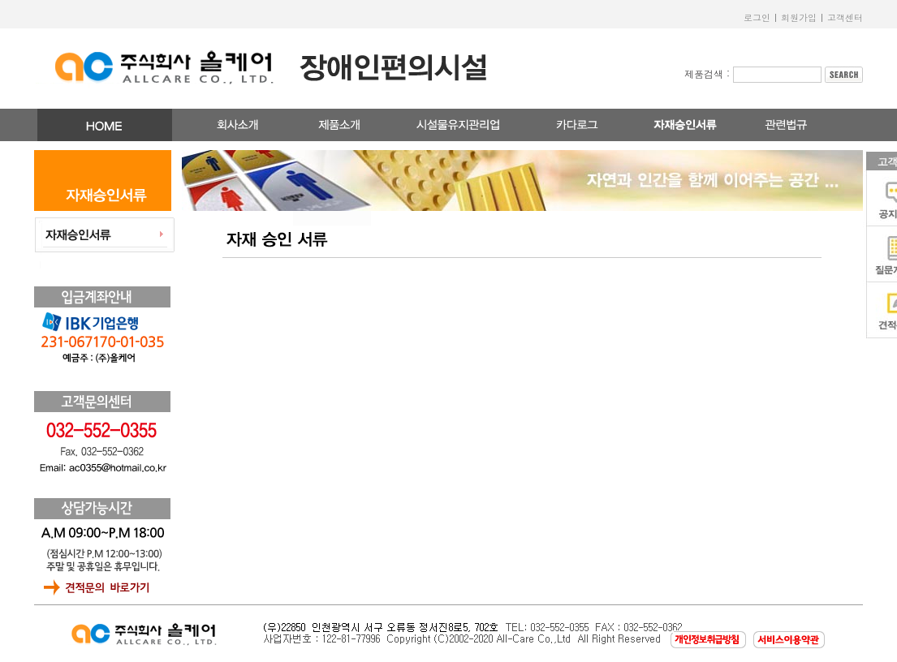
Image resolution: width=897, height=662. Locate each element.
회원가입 (799, 17)
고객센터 (845, 17)
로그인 (757, 17)
